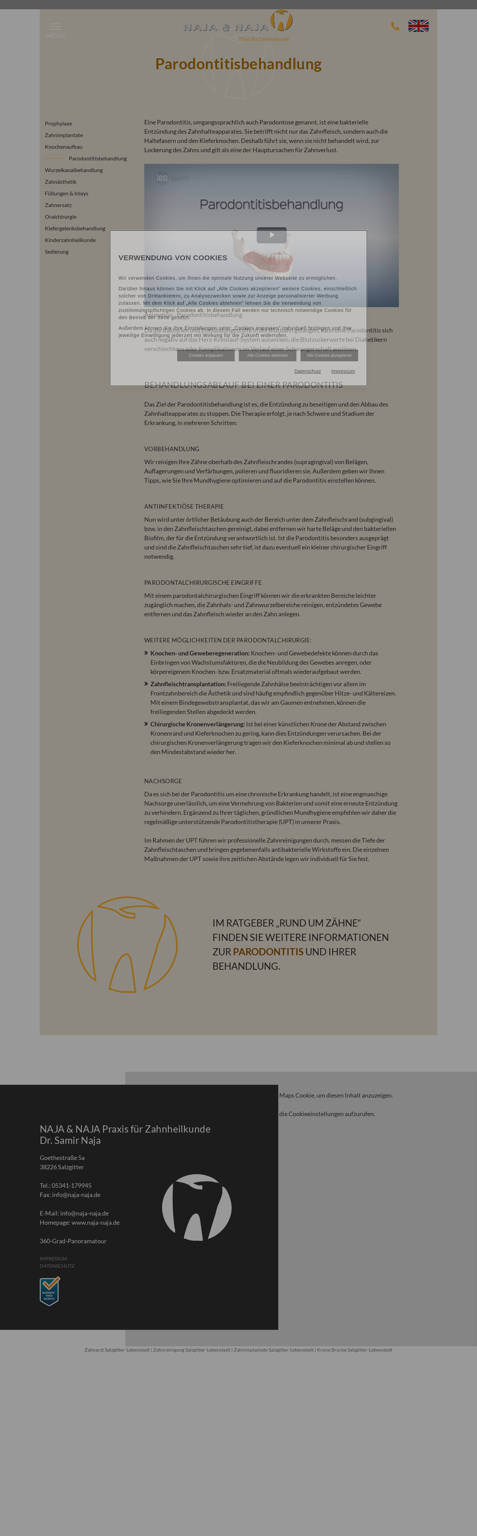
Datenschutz (307, 371)
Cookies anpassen (206, 355)
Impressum (343, 371)
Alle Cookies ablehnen (267, 355)
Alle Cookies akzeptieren (329, 355)
